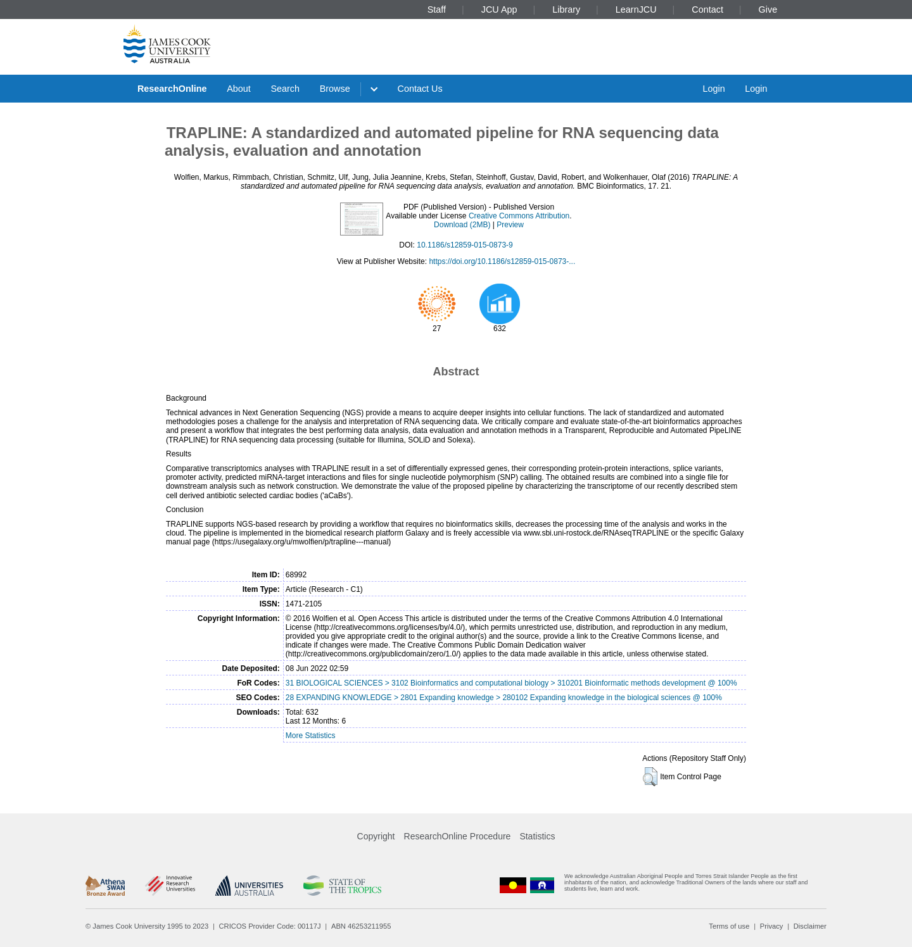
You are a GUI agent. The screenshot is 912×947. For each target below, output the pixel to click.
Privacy (771, 926)
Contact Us (420, 89)
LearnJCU (636, 9)
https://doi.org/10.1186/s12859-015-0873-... (502, 261)
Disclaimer (810, 926)
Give (768, 9)
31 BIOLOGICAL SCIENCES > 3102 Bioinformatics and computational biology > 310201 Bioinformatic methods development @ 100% (511, 683)
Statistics (537, 836)
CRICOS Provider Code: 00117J (270, 926)
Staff (437, 9)
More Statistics (311, 735)
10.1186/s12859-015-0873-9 (464, 245)
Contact (707, 9)
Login (713, 89)
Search (285, 89)
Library (566, 9)
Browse (335, 89)
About (239, 89)
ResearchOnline (172, 89)
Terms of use (729, 926)
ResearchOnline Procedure (457, 836)
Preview (510, 224)
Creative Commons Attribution (519, 215)
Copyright (376, 836)
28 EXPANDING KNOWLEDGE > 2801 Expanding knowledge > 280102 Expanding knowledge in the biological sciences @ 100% (504, 697)
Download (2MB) (462, 224)
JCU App (499, 9)
